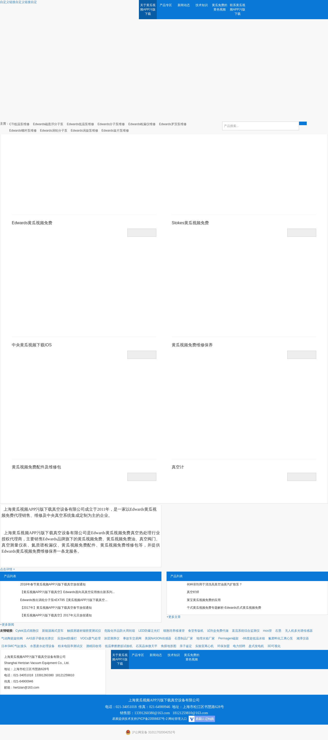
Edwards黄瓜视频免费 (32, 223)
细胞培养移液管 (174, 630)
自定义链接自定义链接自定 (18, 2)
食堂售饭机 (195, 630)
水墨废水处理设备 (42, 646)
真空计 (178, 467)
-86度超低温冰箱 (253, 638)
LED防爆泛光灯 (149, 630)
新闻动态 (184, 5)
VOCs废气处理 (90, 638)
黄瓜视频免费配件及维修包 (36, 467)
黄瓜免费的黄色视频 (219, 7)
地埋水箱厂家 (205, 638)
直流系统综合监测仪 (246, 630)
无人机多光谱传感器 (299, 630)
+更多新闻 (7, 624)
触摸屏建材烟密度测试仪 (84, 630)
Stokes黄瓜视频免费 (190, 223)
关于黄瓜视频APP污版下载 (148, 9)
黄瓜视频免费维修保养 (192, 345)
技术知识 (202, 5)
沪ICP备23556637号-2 (152, 719)
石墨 (278, 630)
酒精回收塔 (93, 646)
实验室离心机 (204, 646)
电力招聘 (239, 646)
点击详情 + (7, 569)
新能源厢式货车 (53, 630)
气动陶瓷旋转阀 (12, 638)
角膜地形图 (168, 646)
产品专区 (166, 5)
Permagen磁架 (228, 638)
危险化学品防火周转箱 (119, 630)
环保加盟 (223, 646)
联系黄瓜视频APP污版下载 (237, 9)
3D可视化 (274, 646)
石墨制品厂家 (184, 638)
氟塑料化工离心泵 (280, 638)
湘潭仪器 (302, 638)
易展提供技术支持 (124, 719)
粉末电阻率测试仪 (70, 646)
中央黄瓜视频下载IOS (32, 345)
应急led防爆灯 (67, 638)
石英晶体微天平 (146, 646)
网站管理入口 (177, 719)
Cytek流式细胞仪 (27, 630)
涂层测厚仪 (111, 638)
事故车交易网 (132, 638)
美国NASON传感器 (158, 638)
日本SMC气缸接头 (14, 646)
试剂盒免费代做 (218, 630)
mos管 (267, 630)
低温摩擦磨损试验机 (118, 646)
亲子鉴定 (186, 646)
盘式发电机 (256, 646)
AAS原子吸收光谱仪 (40, 638)
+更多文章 (174, 617)
